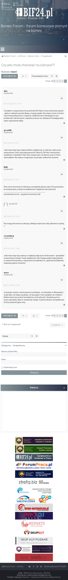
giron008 (7, 130)
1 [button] (57, 81)
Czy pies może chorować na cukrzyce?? (28, 65)
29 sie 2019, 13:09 (12, 249)
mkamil (14, 72)
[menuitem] (16, 3)
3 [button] (62, 81)
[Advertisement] (34, 411)
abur (6, 91)
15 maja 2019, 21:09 (13, 104)
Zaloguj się (6, 345)
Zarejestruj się (19, 345)
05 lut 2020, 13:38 (12, 285)
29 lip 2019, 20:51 (11, 143)
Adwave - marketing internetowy (36, 577)
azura (6, 273)
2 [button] (59, 81)
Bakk (6, 167)
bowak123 (13, 204)
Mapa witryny (55, 577)
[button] (54, 81)
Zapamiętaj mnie (10, 367)
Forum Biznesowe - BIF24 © (39, 573)
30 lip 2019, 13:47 (11, 180)
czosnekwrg (9, 236)
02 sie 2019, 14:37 (12, 216)
